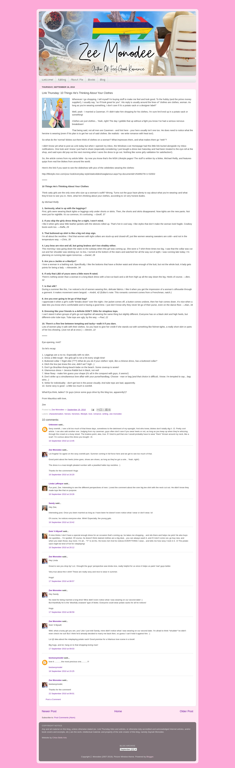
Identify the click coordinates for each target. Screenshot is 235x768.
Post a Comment (53, 699)
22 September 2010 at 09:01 (61, 693)
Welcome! (47, 79)
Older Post (186, 711)
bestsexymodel (56, 658)
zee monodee (115, 414)
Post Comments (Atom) (64, 717)
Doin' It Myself (55, 531)
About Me (77, 79)
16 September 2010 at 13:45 (61, 441)
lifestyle (84, 414)
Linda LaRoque (56, 483)
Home (118, 711)
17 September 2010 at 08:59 (61, 612)
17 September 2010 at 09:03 (61, 649)
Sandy (52, 503)
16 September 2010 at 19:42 (61, 522)
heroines (76, 414)
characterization (56, 414)
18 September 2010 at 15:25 (61, 671)
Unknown (53, 425)
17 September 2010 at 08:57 (61, 581)
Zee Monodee (55, 450)
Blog (102, 79)
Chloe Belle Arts (59, 738)
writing (105, 414)
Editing (62, 79)
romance (97, 414)
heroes (67, 414)
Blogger (149, 757)
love (90, 414)
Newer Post (49, 711)
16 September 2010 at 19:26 (61, 494)
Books (91, 79)
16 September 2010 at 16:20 (61, 474)
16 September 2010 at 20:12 (61, 547)
